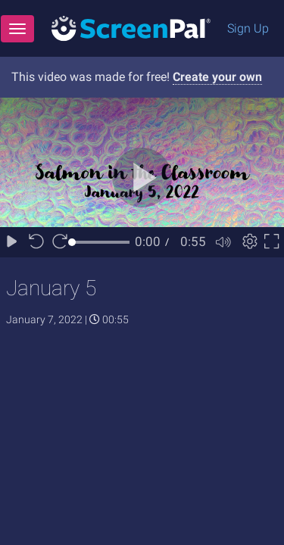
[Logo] (131, 27)
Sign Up (248, 28)
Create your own (217, 77)
